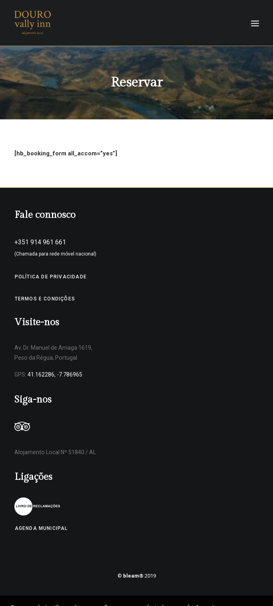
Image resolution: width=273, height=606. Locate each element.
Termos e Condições (45, 299)
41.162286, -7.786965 (55, 374)
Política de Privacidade (51, 277)
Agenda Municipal (41, 528)
